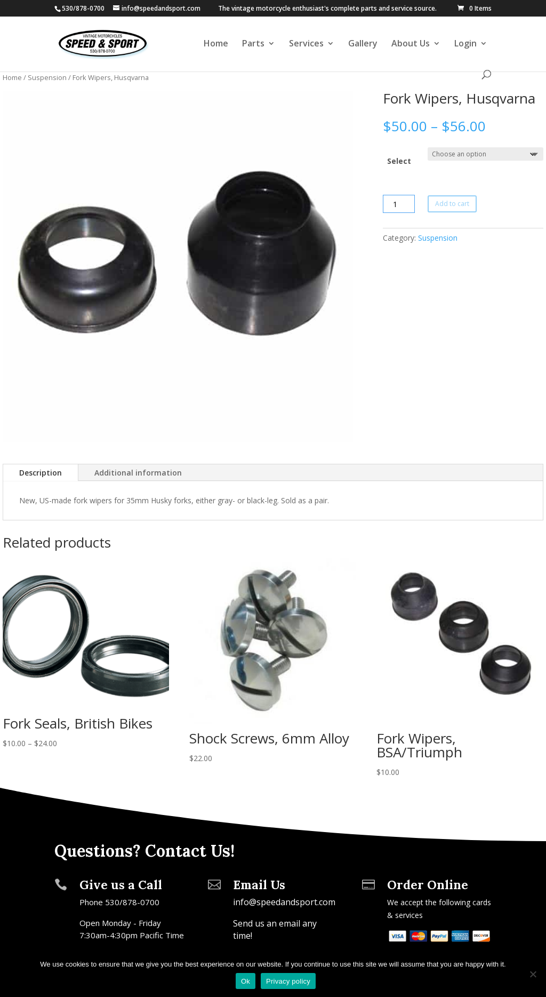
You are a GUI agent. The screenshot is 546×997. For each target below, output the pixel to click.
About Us (410, 44)
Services (306, 44)
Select (399, 161)
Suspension (47, 77)
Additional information (138, 473)
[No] (532, 974)
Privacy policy (288, 981)
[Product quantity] (399, 204)
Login (465, 44)
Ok (245, 981)
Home (216, 44)
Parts (253, 44)
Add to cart (452, 203)
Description (40, 473)
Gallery (363, 44)
